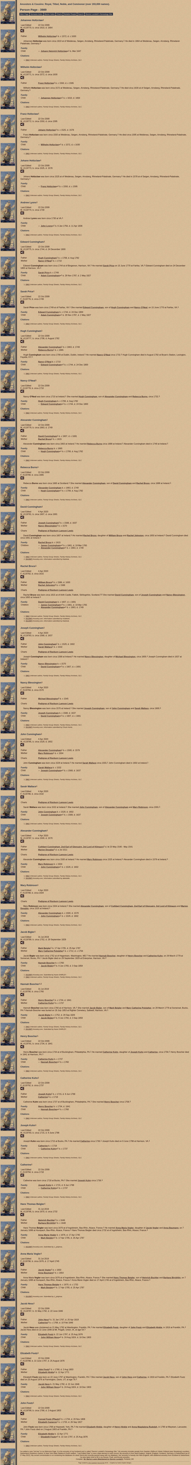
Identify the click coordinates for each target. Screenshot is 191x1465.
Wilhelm (47, 36)
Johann (47, 130)
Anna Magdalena (144, 1427)
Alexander (49, 347)
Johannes (51, 98)
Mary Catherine (50, 951)
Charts (59, 14)
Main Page (24, 14)
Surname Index (36, 14)
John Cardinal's (92, 1463)
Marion (46, 850)
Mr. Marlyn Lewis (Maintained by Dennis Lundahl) (103, 1459)
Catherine (155, 956)
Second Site (100, 1463)
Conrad (49, 1419)
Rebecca (45, 350)
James (50, 545)
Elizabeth (110, 1327)
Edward (93, 307)
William (115, 535)
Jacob (47, 966)
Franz (46, 83)
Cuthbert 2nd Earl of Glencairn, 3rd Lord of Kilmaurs (71, 847)
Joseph (48, 523)
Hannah (107, 956)
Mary (45, 753)
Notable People (70, 14)
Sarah (108, 266)
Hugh (47, 258)
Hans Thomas (124, 1278)
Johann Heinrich (54, 51)
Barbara (46, 1223)
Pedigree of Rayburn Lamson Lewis (55, 531)
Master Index (50, 14)
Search (81, 14)
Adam (50, 276)
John (46, 226)
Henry (135, 956)
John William (50, 1337)
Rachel (44, 439)
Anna (170, 1228)
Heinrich (46, 1220)
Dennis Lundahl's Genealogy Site (99, 14)
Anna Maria (125, 1228)
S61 (27, 60)
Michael (125, 657)
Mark (44, 948)
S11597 (29, 559)
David (47, 436)
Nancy (45, 261)
